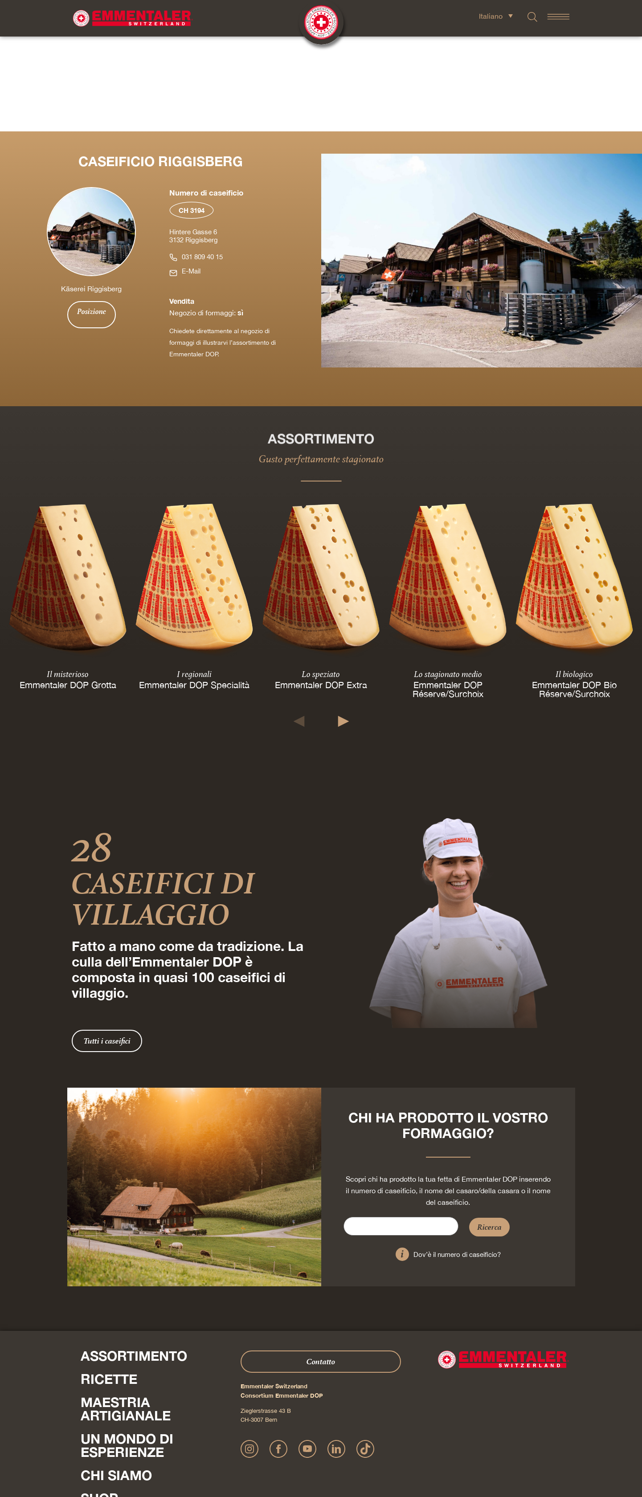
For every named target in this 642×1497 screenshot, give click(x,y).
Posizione (91, 216)
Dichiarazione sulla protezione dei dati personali (283, 1450)
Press (89, 1422)
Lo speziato (321, 578)
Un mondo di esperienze (127, 1350)
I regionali (194, 578)
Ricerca (489, 1132)
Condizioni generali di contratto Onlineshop (395, 1450)
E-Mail (191, 176)
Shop (99, 1403)
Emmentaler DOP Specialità (194, 589)
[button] (298, 626)
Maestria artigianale (126, 1314)
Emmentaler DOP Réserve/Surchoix (447, 594)
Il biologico (574, 578)
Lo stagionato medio (447, 578)
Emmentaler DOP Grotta (68, 589)
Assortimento (134, 1261)
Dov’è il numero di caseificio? (457, 1159)
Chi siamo (116, 1380)
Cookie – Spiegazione (477, 1450)
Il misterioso (68, 578)
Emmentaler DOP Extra (321, 589)
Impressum (210, 1450)
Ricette (109, 1284)
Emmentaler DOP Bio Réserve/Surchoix (574, 594)
